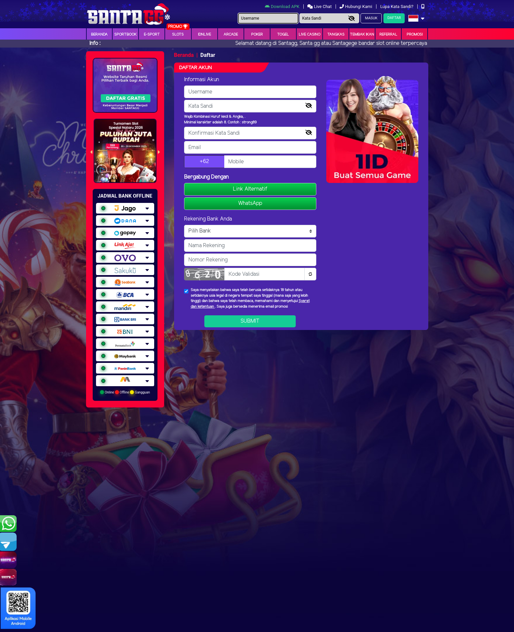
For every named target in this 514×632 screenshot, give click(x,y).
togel (283, 34)
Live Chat (320, 6)
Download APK (282, 6)
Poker (257, 34)
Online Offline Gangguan (125, 392)
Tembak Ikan (362, 34)
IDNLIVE (204, 34)
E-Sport (152, 34)
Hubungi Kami (356, 6)
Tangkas (336, 34)
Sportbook (125, 34)
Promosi (415, 34)
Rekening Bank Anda (208, 219)
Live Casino (309, 34)
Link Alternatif (250, 189)
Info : (94, 43)
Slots (178, 34)
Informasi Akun (201, 80)
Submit (250, 321)
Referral (388, 34)
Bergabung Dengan (206, 177)
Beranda (99, 34)
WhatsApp (250, 203)
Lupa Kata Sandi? (397, 6)
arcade (231, 34)
